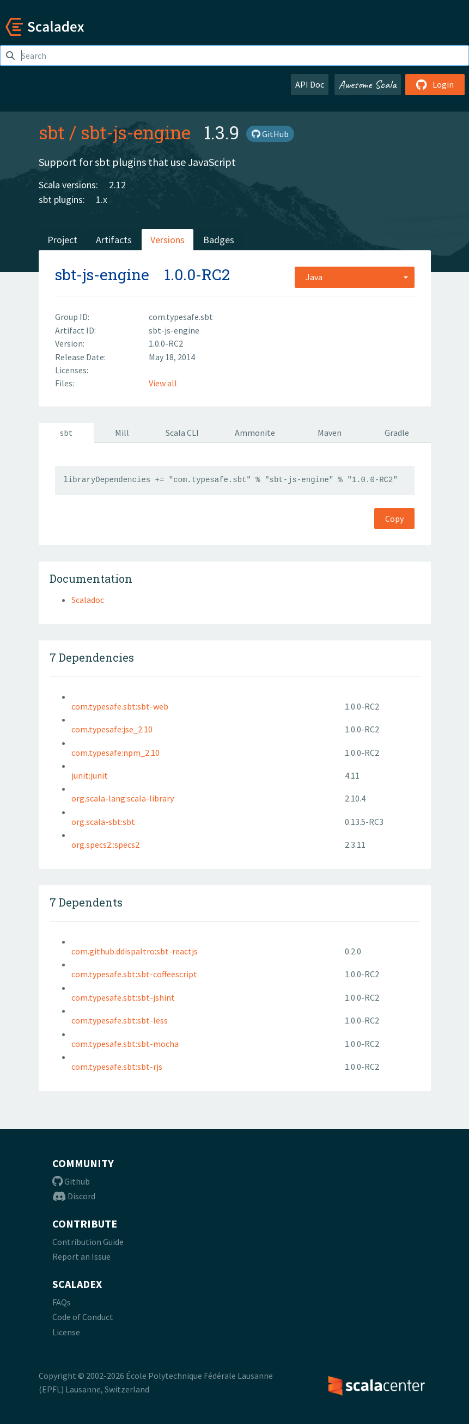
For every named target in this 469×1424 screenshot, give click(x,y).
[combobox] (355, 277)
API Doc (309, 84)
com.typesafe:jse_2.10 (112, 729)
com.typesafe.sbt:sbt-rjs (116, 1066)
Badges (218, 239)
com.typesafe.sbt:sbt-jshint (123, 997)
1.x (101, 199)
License (66, 1332)
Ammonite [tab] (255, 432)
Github (71, 1181)
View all (163, 383)
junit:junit (89, 775)
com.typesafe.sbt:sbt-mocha (125, 1043)
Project (62, 239)
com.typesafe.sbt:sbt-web (119, 706)
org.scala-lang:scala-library (122, 798)
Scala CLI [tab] (182, 432)
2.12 (117, 184)
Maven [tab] (330, 432)
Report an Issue (81, 1256)
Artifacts (114, 239)
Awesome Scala (368, 84)
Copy (394, 518)
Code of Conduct (82, 1316)
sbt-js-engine (136, 132)
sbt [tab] (66, 432)
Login (435, 84)
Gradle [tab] (397, 432)
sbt (52, 132)
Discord (73, 1196)
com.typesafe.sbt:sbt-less (119, 1020)
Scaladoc (87, 599)
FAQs (61, 1302)
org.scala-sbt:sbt (103, 821)
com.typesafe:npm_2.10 (115, 752)
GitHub (270, 133)
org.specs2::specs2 (105, 844)
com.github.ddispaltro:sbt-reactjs (134, 951)
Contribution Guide (88, 1241)
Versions (167, 239)
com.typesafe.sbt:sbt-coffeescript (134, 974)
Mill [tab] (122, 432)
